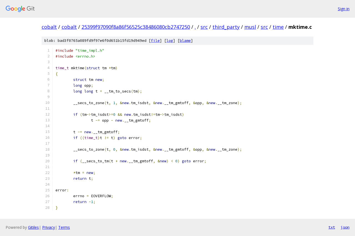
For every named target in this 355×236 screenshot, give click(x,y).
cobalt (49, 27)
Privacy (48, 227)
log (169, 40)
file (155, 40)
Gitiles (33, 227)
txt (331, 227)
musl (250, 27)
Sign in (343, 8)
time (278, 27)
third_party (226, 27)
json (345, 227)
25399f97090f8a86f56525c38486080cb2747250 (136, 27)
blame (185, 40)
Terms (64, 227)
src (204, 27)
